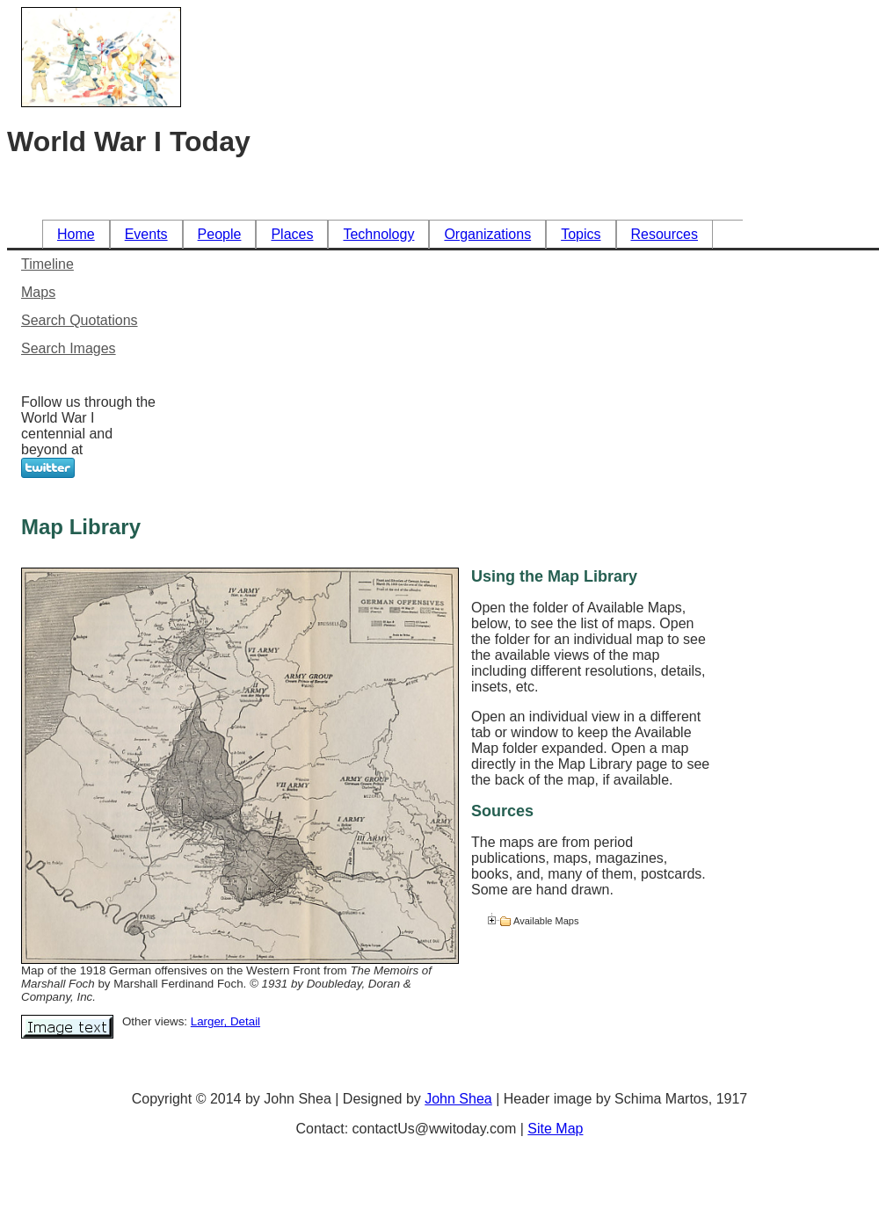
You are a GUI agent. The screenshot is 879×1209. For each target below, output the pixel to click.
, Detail (242, 1021)
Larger (207, 1021)
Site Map (555, 1128)
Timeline (47, 264)
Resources (664, 234)
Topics (580, 234)
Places (292, 234)
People (220, 234)
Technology (378, 234)
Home (76, 234)
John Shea (458, 1098)
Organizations (487, 234)
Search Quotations (79, 320)
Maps (38, 292)
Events (146, 234)
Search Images (68, 348)
